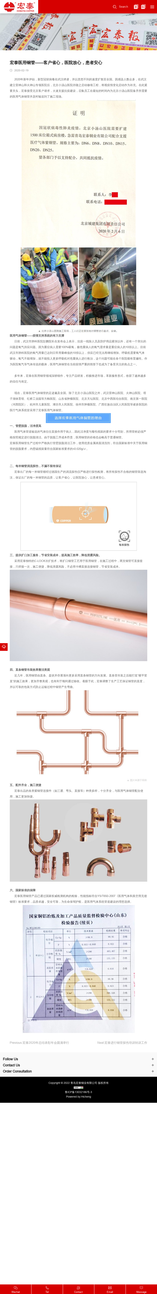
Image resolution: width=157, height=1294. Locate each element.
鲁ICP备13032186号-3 (78, 1092)
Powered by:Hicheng (78, 1097)
